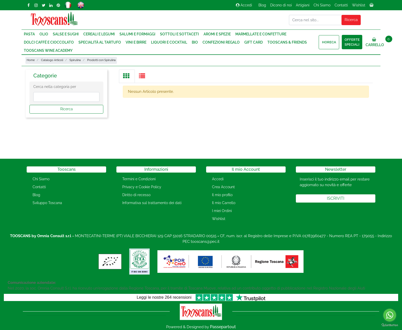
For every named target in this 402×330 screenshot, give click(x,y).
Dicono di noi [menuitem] (281, 5)
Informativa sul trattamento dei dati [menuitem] (152, 203)
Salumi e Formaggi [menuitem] (137, 34)
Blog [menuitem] (262, 5)
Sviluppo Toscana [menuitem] (47, 203)
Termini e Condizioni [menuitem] (139, 179)
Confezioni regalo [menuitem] (221, 42)
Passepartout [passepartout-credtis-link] (223, 326)
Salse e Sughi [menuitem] (66, 34)
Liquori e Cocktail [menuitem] (169, 42)
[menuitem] (372, 6)
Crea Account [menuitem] (223, 187)
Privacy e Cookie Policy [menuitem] (141, 187)
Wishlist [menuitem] (358, 5)
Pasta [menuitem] (29, 34)
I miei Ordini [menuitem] (222, 211)
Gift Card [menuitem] (253, 42)
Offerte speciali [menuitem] (352, 42)
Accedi (244, 5)
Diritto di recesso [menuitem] (136, 195)
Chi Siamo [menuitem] (322, 5)
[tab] (127, 76)
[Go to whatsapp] (389, 315)
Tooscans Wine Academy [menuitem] (48, 50)
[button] (351, 20)
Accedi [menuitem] (218, 179)
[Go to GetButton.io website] (389, 324)
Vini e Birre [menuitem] (136, 42)
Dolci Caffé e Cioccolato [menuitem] (49, 42)
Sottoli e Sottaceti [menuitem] (179, 34)
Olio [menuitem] (43, 34)
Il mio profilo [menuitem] (222, 195)
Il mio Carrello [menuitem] (223, 203)
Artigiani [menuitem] (302, 5)
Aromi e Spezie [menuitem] (217, 34)
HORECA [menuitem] (329, 42)
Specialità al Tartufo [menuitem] (99, 42)
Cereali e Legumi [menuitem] (99, 34)
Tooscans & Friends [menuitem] (287, 42)
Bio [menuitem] (195, 42)
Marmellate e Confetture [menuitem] (260, 34)
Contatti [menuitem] (341, 5)
